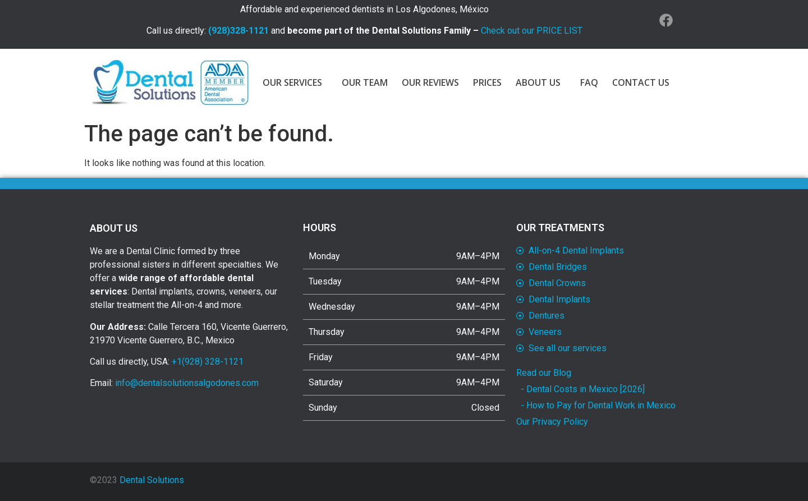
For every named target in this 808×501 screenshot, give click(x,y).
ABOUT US (541, 82)
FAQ (589, 82)
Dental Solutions (152, 480)
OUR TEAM (365, 82)
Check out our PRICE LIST (531, 30)
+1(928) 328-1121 (208, 361)
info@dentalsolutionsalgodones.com (187, 383)
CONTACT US (640, 82)
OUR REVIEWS (430, 82)
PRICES (487, 82)
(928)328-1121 (238, 30)
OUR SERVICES (295, 82)
